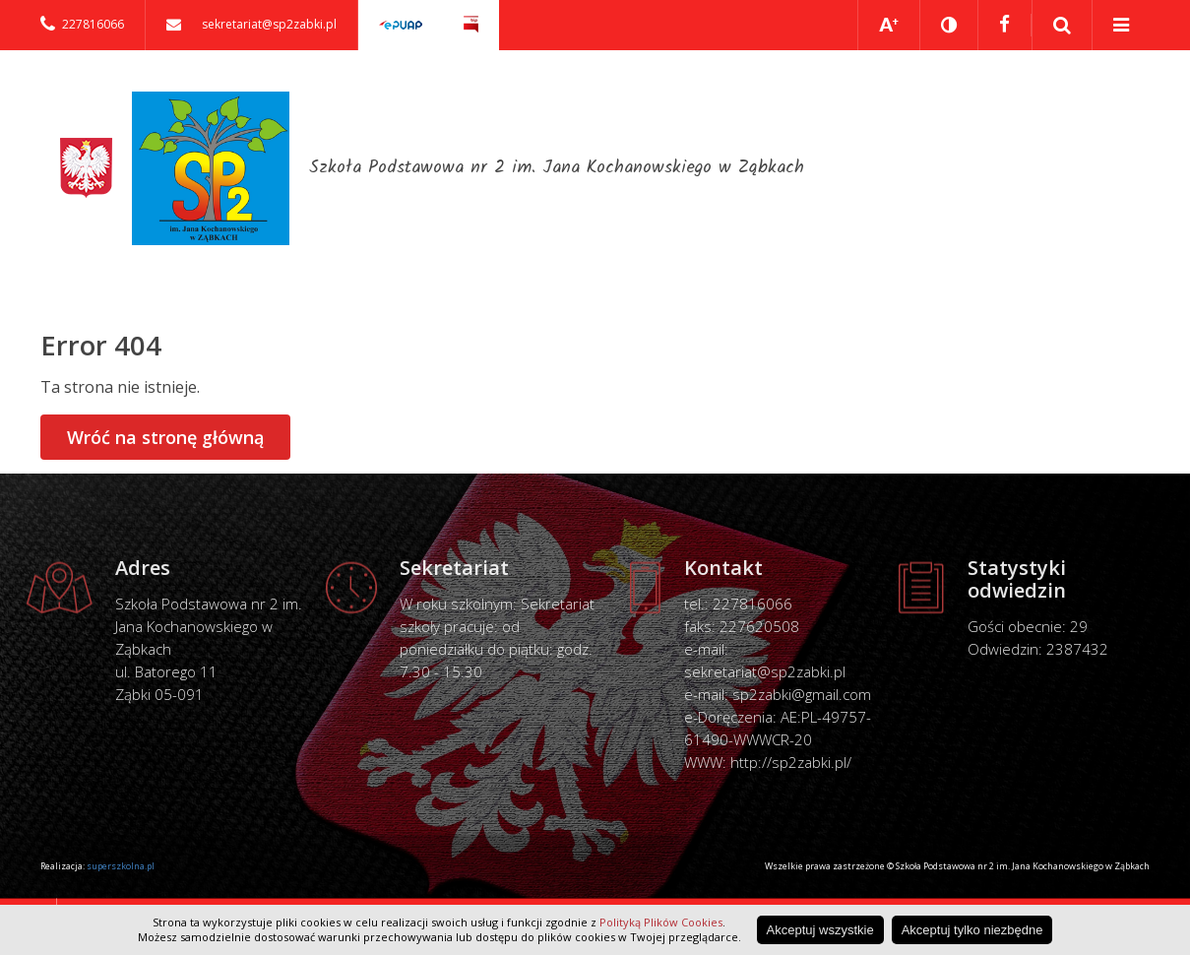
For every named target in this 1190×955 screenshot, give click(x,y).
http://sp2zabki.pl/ (790, 762)
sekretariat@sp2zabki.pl (765, 671)
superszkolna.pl (121, 866)
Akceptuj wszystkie (820, 930)
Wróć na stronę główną (165, 437)
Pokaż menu (1121, 25)
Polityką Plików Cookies (660, 922)
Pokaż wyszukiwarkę (1063, 25)
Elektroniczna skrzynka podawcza (400, 25)
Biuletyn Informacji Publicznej (471, 25)
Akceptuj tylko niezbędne (972, 930)
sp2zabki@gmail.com (801, 694)
